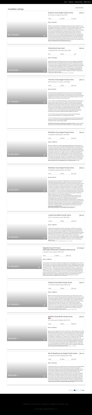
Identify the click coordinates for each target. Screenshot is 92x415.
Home (65, 2)
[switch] (44, 35)
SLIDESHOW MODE (79, 7)
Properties (70, 2)
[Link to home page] (1, 2)
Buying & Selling (78, 2)
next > (83, 390)
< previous (71, 390)
